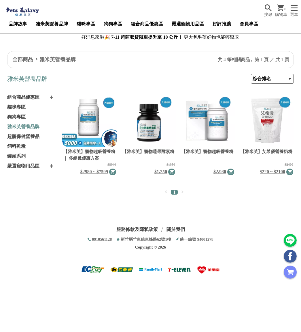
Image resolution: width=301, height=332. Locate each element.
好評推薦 (222, 23)
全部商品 (22, 59)
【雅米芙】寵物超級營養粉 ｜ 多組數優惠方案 (89, 155)
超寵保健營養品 (23, 136)
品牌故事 (18, 23)
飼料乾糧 (16, 146)
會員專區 (249, 23)
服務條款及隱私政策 (137, 229)
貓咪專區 (86, 23)
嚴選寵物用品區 (188, 23)
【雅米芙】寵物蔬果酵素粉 (148, 151)
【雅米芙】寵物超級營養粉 (207, 151)
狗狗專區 (113, 23)
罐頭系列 (16, 156)
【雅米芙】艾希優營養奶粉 (266, 151)
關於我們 (175, 229)
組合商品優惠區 (147, 23)
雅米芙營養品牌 (52, 23)
